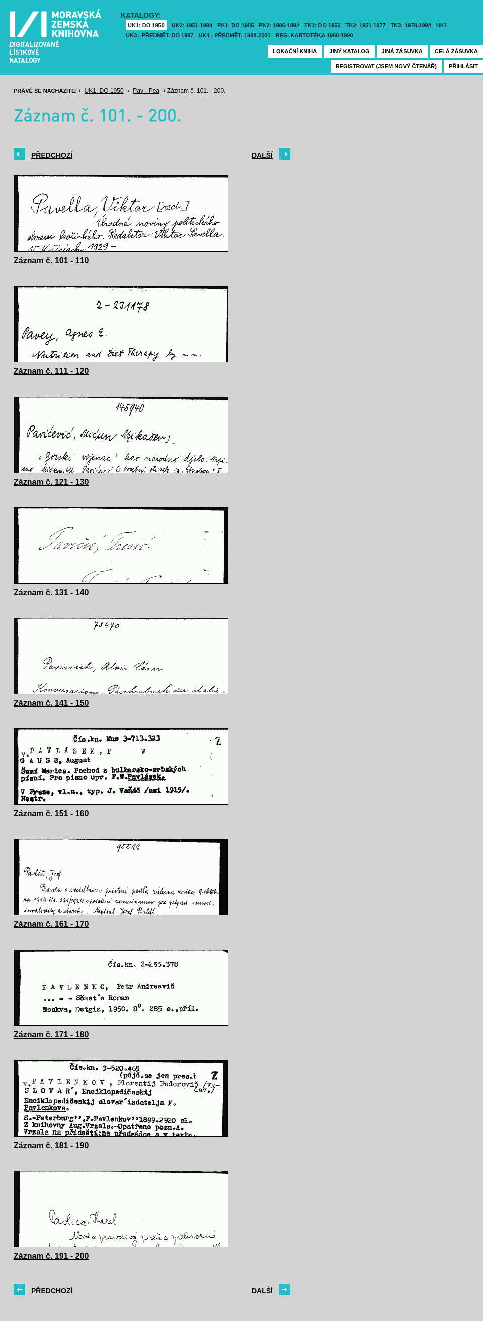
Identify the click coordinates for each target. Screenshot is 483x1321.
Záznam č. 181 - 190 (51, 1145)
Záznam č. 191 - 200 (51, 1256)
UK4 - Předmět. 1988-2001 (234, 35)
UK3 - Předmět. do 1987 (159, 35)
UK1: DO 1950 (146, 25)
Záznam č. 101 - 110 (51, 260)
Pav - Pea (146, 91)
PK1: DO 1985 (235, 25)
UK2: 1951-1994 (192, 25)
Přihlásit (463, 66)
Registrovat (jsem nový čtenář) (386, 66)
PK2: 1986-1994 (279, 25)
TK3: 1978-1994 (411, 25)
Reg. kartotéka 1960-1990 (314, 35)
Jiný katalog (349, 51)
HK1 (441, 25)
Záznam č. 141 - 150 (51, 703)
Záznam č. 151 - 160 (51, 813)
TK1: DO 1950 (322, 25)
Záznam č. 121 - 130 (51, 482)
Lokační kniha (295, 51)
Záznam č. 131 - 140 (51, 592)
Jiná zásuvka (402, 51)
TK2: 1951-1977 (366, 25)
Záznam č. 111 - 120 (51, 371)
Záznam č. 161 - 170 (51, 924)
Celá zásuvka (456, 51)
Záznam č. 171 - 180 (51, 1034)
